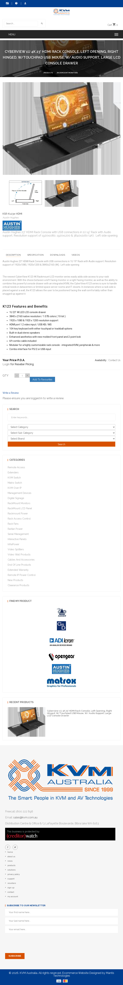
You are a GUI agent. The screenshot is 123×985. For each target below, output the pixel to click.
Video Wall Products (19, 554)
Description (13, 255)
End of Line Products (19, 564)
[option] (26, 192)
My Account (25, 3)
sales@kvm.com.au (25, 817)
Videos (76, 255)
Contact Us (7, 3)
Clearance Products (18, 585)
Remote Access (16, 467)
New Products (15, 580)
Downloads (57, 255)
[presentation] (31, 941)
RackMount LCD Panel (20, 508)
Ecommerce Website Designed (81, 973)
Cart (112, 25)
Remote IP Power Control (22, 575)
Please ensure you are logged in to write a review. (33, 398)
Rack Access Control (19, 518)
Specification (35, 255)
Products (48, 73)
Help (16, 3)
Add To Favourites (42, 379)
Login (6, 364)
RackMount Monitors (67, 73)
